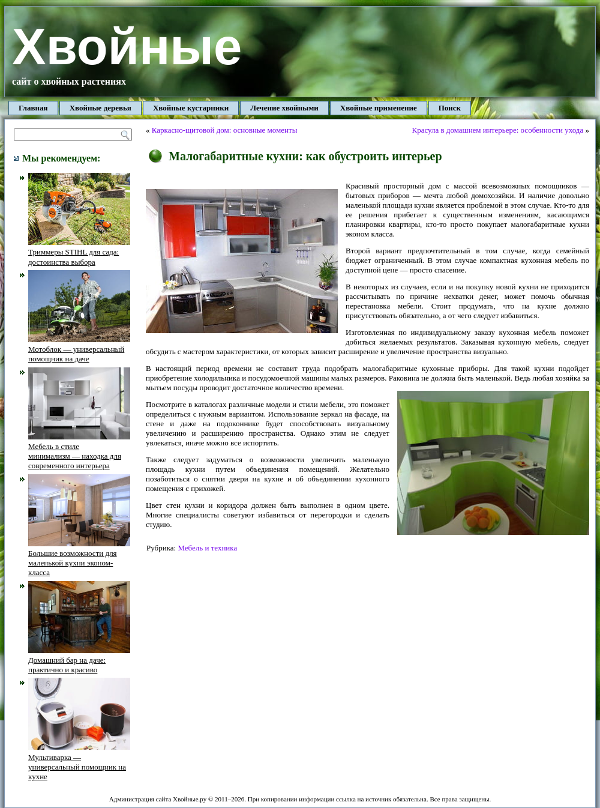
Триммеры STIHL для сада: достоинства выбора (79, 252)
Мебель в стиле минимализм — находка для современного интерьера (79, 451)
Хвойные (127, 46)
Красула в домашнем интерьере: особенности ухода (497, 129)
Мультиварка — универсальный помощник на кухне (79, 762)
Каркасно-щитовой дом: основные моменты (225, 129)
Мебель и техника (207, 547)
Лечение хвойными (284, 107)
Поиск (450, 107)
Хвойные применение (378, 107)
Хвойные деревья (100, 107)
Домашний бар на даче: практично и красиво (79, 660)
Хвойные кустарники (191, 107)
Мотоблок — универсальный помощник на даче (79, 349)
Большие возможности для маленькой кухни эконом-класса (79, 558)
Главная (33, 107)
